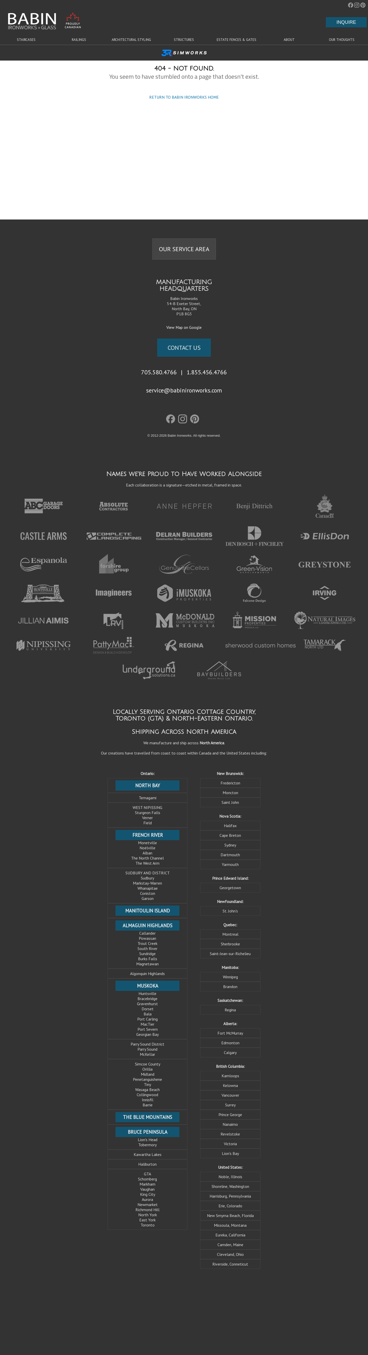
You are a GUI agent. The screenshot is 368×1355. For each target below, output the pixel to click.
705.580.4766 (159, 372)
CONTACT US (184, 348)
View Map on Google (184, 327)
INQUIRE (346, 22)
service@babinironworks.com (184, 390)
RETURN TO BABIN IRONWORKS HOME (184, 97)
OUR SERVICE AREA (184, 249)
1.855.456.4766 (207, 372)
